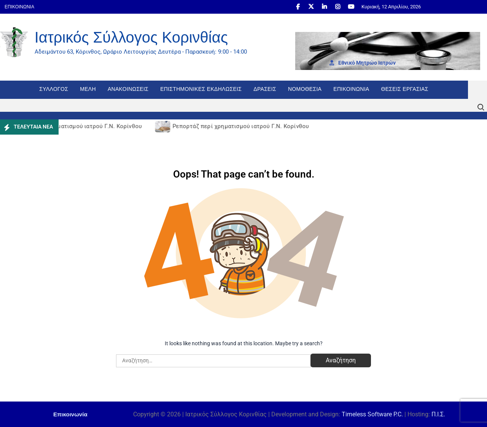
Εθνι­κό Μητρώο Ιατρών (362, 63)
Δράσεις (264, 89)
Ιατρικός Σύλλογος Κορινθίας (131, 37)
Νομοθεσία (304, 89)
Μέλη (88, 89)
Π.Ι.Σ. (438, 414)
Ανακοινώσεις (128, 89)
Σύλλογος (53, 89)
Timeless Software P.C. (372, 414)
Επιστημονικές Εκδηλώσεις (201, 89)
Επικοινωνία (19, 7)
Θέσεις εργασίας (404, 89)
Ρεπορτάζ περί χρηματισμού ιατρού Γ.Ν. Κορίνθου (75, 126)
